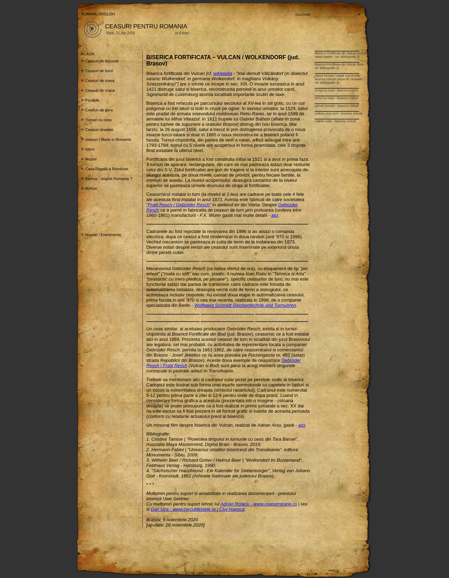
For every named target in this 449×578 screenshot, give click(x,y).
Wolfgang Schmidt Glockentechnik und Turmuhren (245, 305)
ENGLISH (107, 14)
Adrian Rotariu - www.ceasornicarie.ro (258, 504)
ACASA (87, 54)
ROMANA (88, 14)
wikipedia (222, 73)
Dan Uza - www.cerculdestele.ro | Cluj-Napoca (197, 509)
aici (274, 215)
